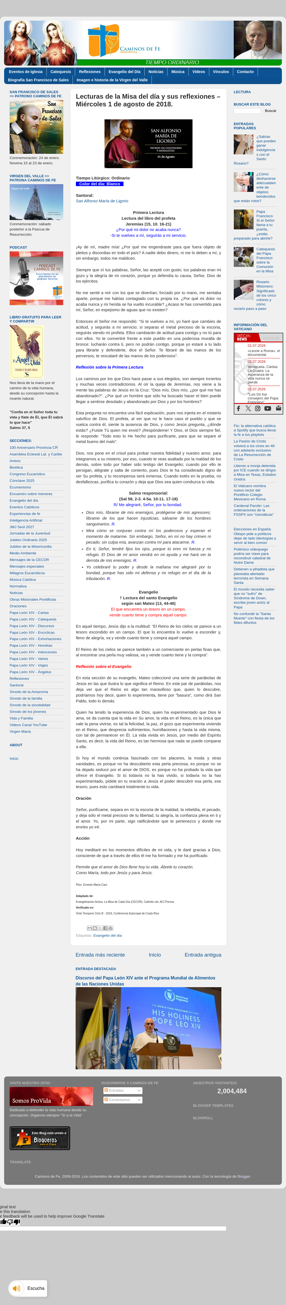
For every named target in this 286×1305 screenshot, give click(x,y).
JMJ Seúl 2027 (22, 527)
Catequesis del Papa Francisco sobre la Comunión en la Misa (265, 260)
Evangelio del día (108, 935)
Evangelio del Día (125, 71)
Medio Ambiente (23, 553)
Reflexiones (90, 71)
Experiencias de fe (25, 514)
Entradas (114, 1090)
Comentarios (117, 1100)
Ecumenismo (20, 487)
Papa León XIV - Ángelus (30, 672)
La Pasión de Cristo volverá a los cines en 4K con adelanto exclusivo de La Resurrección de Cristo (254, 450)
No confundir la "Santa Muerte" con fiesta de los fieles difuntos (254, 618)
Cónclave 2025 (22, 481)
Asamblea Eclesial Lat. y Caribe (36, 454)
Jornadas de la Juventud (30, 533)
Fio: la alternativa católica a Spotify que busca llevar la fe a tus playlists (255, 430)
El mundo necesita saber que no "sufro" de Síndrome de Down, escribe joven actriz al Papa (254, 598)
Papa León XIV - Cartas (29, 613)
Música (177, 71)
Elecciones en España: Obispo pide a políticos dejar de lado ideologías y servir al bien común (255, 536)
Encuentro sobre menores (31, 494)
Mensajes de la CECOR (29, 560)
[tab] (246, 337)
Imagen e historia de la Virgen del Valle (112, 80)
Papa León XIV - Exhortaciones (35, 639)
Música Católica (23, 580)
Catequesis (61, 71)
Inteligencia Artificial (26, 520)
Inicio (155, 955)
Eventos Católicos (24, 507)
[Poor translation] (13, 1222)
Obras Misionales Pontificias (33, 599)
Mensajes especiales (27, 566)
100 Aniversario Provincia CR (34, 447)
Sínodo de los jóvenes (28, 712)
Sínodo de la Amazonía (29, 692)
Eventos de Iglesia (26, 71)
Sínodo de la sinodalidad (30, 705)
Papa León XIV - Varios (29, 659)
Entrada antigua (203, 955)
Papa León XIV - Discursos (32, 626)
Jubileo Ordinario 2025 (28, 540)
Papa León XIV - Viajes (29, 665)
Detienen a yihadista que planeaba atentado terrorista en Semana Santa (254, 576)
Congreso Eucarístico (27, 474)
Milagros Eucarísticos (27, 573)
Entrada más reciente (100, 955)
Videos (199, 71)
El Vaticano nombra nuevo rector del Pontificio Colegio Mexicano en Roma (250, 492)
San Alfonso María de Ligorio (102, 201)
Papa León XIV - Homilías (31, 645)
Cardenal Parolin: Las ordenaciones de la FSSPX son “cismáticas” (254, 510)
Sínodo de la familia (26, 698)
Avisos (15, 461)
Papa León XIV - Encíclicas (32, 632)
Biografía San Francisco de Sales (38, 80)
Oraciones (18, 606)
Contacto (245, 71)
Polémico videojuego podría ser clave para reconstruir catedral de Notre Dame (252, 556)
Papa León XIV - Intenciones (33, 652)
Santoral (16, 685)
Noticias (155, 71)
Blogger (244, 1176)
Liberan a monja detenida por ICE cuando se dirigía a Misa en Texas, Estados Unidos (255, 472)
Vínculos (221, 71)
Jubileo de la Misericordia (30, 546)
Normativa (18, 586)
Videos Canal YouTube (28, 725)
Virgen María (20, 731)
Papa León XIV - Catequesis (33, 619)
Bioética (16, 467)
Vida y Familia (21, 718)
